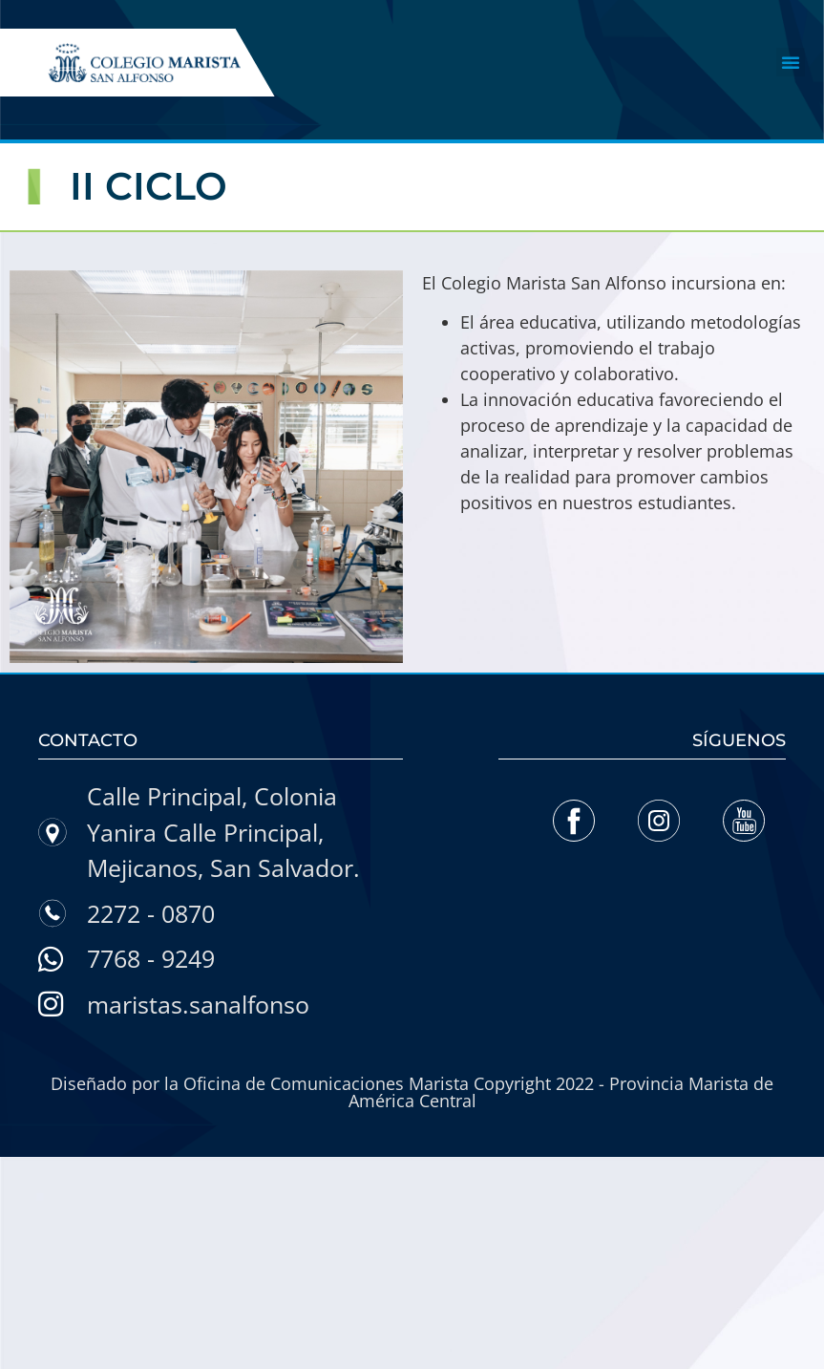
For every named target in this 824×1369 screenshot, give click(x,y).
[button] (790, 62)
